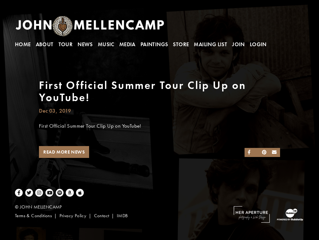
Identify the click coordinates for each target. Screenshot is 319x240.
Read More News (64, 152)
